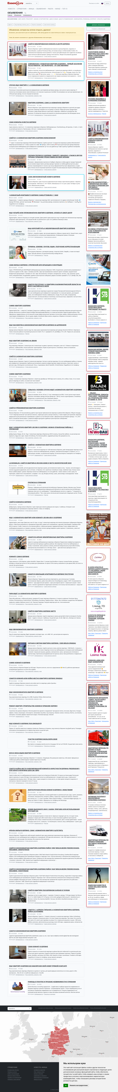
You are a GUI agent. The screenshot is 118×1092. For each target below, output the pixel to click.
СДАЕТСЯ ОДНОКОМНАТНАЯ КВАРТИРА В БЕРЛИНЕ (27, 931)
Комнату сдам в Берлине (19, 557)
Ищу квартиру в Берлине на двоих (23, 341)
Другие (104, 113)
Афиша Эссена (38, 1079)
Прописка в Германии (37, 483)
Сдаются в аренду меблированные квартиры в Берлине (50, 537)
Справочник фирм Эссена (45, 1008)
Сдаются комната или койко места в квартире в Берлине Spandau (35, 678)
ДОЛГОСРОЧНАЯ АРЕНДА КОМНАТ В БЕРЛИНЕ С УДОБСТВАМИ (50, 790)
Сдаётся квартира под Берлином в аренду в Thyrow (49, 890)
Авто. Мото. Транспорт (94, 633)
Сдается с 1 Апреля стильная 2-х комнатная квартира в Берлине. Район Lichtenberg (54, 910)
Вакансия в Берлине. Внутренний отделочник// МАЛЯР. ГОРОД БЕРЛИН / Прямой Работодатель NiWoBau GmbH (97, 444)
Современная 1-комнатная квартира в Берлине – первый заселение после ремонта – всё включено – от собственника (55, 64)
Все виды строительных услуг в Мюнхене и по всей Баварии (98, 230)
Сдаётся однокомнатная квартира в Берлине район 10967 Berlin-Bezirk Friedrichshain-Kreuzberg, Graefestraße (44, 849)
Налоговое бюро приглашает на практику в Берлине (98, 489)
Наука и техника (38, 1074)
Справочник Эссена (13, 1070)
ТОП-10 (64, 9)
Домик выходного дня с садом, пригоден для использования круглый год (54, 810)
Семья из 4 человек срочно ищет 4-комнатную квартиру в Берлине (55, 390)
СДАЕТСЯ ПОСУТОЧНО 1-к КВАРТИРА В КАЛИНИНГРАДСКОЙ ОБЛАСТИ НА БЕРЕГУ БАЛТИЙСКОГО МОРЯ (54, 285)
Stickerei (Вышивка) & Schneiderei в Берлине (97, 99)
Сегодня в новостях (39, 1070)
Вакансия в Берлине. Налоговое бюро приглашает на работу (97, 307)
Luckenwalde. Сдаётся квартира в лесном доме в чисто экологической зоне (40, 463)
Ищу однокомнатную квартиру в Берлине (26, 692)
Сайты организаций (13, 1074)
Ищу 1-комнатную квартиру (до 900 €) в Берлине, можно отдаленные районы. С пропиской (41, 428)
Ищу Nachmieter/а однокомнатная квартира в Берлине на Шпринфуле (37, 325)
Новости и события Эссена (80, 1008)
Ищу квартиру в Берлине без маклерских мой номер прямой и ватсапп (38, 966)
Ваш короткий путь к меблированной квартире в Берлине (51, 228)
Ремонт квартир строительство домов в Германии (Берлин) (33, 706)
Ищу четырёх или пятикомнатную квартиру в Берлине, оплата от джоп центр (40, 213)
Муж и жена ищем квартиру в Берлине (24, 753)
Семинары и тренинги (40, 1075)
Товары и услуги (12, 1072)
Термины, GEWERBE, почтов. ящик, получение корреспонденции (54, 247)
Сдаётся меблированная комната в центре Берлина (49, 44)
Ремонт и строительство (95, 72)
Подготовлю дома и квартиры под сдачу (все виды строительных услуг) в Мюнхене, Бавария (98, 55)
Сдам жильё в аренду (49, 24)
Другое (10, 24)
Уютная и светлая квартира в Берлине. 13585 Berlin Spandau (52, 643)
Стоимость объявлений (98, 29)
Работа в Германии (93, 322)
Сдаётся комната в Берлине (20, 502)
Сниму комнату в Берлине (19, 663)
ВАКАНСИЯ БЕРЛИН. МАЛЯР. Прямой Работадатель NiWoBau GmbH (98, 351)
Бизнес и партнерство (94, 202)
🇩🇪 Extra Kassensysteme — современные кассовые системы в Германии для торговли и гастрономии (98, 185)
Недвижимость (27, 15)
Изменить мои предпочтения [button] (79, 1085)
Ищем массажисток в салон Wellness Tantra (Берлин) (97, 887)
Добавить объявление (98, 25)
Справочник (22, 9)
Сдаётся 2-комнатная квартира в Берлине (25, 356)
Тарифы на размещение (14, 1077)
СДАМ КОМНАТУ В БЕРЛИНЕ (38, 947)
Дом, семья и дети (39, 1072)
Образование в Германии (41, 1077)
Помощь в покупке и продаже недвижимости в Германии (52, 982)
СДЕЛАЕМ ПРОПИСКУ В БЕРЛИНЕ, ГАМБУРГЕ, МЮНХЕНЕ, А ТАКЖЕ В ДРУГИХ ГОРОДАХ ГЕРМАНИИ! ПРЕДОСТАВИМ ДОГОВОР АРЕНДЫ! (55, 156)
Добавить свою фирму (14, 1079)
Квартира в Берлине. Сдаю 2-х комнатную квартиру (48, 103)
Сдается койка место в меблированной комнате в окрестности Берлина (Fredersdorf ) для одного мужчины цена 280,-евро (44, 769)
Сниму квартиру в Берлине (20, 306)
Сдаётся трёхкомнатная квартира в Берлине (27, 408)
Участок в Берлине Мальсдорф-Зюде (42, 739)
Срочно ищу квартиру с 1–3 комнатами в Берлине (29, 85)
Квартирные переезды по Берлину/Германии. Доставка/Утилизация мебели (98, 842)
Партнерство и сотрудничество (97, 204)
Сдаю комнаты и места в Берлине (22, 122)
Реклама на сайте (94, 3)
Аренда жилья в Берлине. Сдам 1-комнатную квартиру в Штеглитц (36, 830)
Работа (50, 9)
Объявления (41, 9)
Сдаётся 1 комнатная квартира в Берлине (44, 445)
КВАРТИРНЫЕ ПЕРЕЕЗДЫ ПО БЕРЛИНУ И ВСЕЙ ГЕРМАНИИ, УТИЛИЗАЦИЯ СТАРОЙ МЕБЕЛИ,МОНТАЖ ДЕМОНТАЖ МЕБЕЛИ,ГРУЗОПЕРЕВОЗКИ (98, 752)
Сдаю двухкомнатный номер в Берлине (44, 177)
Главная (10, 15)
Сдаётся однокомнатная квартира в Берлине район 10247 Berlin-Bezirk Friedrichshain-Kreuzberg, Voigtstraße (44, 870)
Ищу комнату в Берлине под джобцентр (25, 724)
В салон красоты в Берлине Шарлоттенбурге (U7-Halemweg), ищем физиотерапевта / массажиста (98, 570)
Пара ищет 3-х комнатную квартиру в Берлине (27, 594)
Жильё (57, 9)
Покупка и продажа (36, 24)
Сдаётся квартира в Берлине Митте (42, 611)
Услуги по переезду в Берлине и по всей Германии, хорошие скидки (96, 617)
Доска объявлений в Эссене (98, 1008)
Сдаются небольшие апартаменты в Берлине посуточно (51, 574)
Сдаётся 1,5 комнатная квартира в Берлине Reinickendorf (32, 138)
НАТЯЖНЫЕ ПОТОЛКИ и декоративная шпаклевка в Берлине (97, 798)
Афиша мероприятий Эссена (63, 1008)
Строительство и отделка (95, 74)
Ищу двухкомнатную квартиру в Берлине (26, 629)
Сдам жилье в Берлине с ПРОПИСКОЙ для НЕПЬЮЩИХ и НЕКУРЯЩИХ (35, 265)
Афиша (31, 9)
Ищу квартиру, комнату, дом (22, 24)
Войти (107, 3)
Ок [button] (66, 1085)
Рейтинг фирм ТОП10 (14, 1075)
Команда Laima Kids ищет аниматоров (96, 661)
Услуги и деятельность (94, 113)
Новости (11, 9)
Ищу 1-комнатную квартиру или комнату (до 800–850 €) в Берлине (35, 518)
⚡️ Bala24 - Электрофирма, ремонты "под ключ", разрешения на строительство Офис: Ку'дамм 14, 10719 (98, 396)
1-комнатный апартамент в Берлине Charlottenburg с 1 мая (33, 195)
